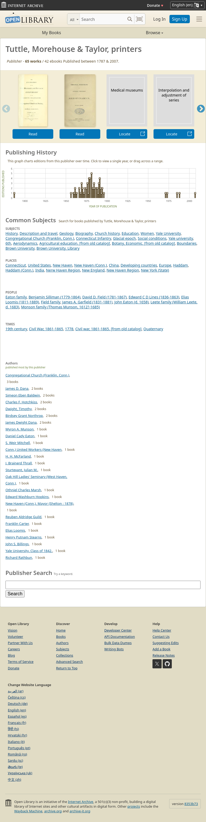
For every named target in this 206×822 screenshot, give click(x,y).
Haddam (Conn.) (19, 270)
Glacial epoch (124, 238)
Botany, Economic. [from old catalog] (143, 243)
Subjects (62, 649)
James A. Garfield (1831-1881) (87, 301)
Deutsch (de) (17, 703)
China (114, 265)
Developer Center (118, 630)
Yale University (168, 233)
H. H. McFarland (18, 456)
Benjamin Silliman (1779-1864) (54, 297)
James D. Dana (16, 388)
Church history (107, 233)
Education (130, 233)
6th (8, 243)
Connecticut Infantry (93, 238)
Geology (66, 233)
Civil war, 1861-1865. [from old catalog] (108, 328)
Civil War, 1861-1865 (46, 328)
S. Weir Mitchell (17, 442)
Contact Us (160, 636)
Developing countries (139, 265)
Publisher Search (28, 573)
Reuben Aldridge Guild (23, 516)
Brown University (19, 248)
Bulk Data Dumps (118, 642)
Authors (62, 642)
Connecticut (15, 265)
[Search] (102, 19)
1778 (69, 328)
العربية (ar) (15, 691)
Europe (165, 265)
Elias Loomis (15, 530)
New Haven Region (123, 270)
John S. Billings (17, 544)
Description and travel (38, 233)
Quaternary (153, 328)
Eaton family (16, 297)
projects (133, 806)
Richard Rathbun (18, 557)
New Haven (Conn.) (90, 265)
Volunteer (15, 636)
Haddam (180, 265)
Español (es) (17, 716)
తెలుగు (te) (15, 766)
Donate (155, 5)
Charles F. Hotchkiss (21, 402)
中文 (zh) (14, 779)
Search (15, 593)
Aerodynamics (25, 243)
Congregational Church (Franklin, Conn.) (39, 238)
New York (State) (155, 270)
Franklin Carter (16, 523)
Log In (159, 19)
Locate (124, 133)
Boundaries (186, 243)
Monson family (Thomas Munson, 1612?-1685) (60, 306)
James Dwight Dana (21, 422)
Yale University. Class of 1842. (28, 550)
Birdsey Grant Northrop (24, 415)
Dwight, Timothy (18, 408)
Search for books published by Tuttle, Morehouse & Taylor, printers (107, 221)
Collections (64, 655)
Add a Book (161, 649)
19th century (16, 328)
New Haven (62, 265)
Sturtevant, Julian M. (21, 469)
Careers (14, 649)
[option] (33, 106)
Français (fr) (17, 722)
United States (39, 265)
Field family (50, 301)
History (11, 233)
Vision (12, 630)
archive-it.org (79, 811)
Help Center (161, 630)
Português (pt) (19, 748)
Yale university (180, 238)
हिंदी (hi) (13, 729)
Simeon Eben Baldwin (22, 395)
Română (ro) (17, 754)
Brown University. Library (58, 248)
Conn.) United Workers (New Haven (33, 449)
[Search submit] (129, 19)
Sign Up (179, 19)
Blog (11, 655)
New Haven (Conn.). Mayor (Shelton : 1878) (39, 503)
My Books (51, 32)
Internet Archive (80, 801)
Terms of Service (20, 661)
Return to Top (67, 668)
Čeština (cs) (17, 697)
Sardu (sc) (15, 760)
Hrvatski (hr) (17, 735)
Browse (133, 32)
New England (93, 270)
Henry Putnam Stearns (23, 537)
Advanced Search (69, 661)
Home (61, 630)
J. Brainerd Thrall (18, 463)
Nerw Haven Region (63, 270)
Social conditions (152, 238)
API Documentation (119, 636)
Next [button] (200, 115)
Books (61, 636)
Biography (84, 233)
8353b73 (191, 803)
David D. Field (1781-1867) (104, 297)
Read (32, 133)
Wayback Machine (28, 811)
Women (147, 233)
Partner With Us (20, 642)
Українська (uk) (20, 773)
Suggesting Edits (165, 642)
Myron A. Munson (19, 429)
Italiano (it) (16, 741)
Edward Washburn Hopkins (27, 496)
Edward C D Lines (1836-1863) (153, 297)
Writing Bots (114, 649)
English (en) (17, 710)
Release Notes (163, 655)
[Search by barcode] (139, 19)
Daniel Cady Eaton (19, 436)
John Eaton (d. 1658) (131, 301)
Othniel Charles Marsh (23, 490)
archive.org (53, 811)
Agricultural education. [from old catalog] (74, 243)
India (39, 270)
